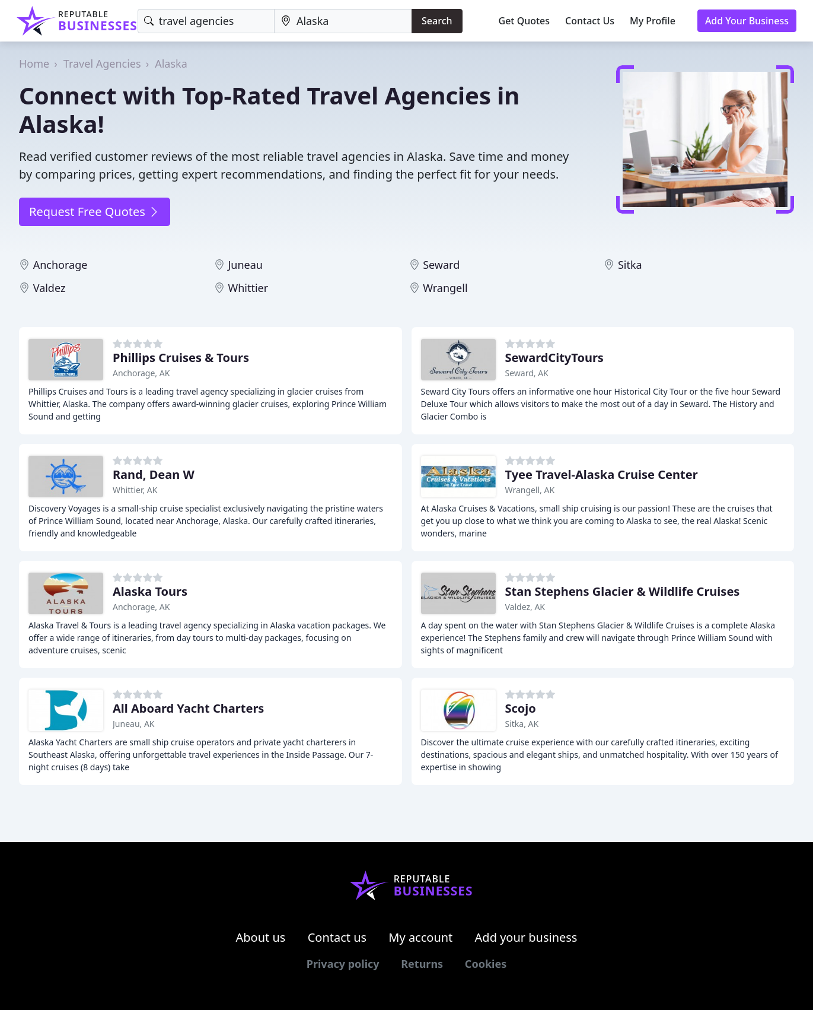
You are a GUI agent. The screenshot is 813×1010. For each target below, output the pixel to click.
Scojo (520, 708)
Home (34, 63)
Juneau (245, 265)
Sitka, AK (522, 723)
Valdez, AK (525, 606)
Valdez (49, 288)
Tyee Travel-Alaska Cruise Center (601, 474)
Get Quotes (524, 20)
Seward (441, 265)
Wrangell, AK (530, 490)
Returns (422, 964)
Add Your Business (747, 20)
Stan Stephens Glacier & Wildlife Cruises (622, 591)
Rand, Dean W (154, 474)
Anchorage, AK (141, 373)
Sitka (630, 265)
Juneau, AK (134, 723)
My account (420, 937)
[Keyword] (206, 21)
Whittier (248, 288)
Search (437, 20)
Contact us (337, 937)
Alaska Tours (150, 591)
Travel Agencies (102, 63)
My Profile (652, 20)
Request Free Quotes (94, 212)
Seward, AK (527, 373)
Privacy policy (343, 964)
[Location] (343, 21)
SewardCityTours (554, 358)
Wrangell (445, 288)
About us (261, 937)
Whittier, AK (135, 490)
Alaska (171, 63)
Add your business (526, 937)
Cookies (485, 964)
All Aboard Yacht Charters (188, 708)
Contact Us (589, 20)
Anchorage (60, 265)
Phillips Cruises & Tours (181, 358)
